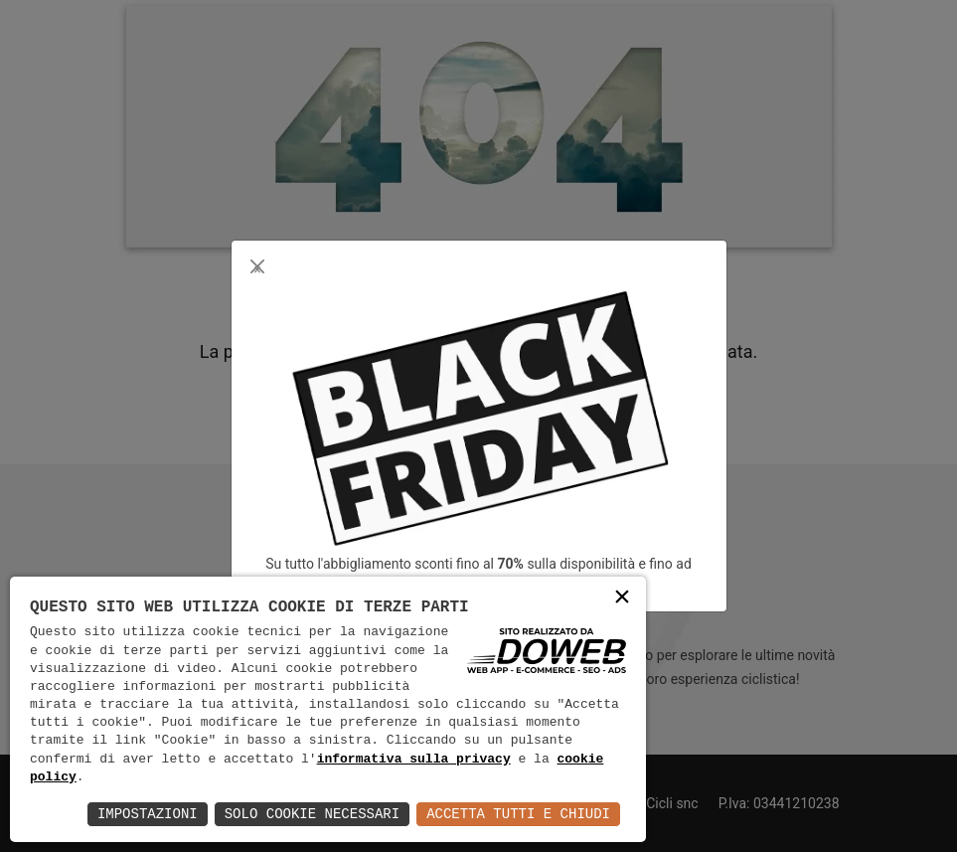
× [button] (622, 599)
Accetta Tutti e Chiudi (518, 813)
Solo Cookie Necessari (312, 813)
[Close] (257, 266)
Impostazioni (147, 813)
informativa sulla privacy (414, 759)
